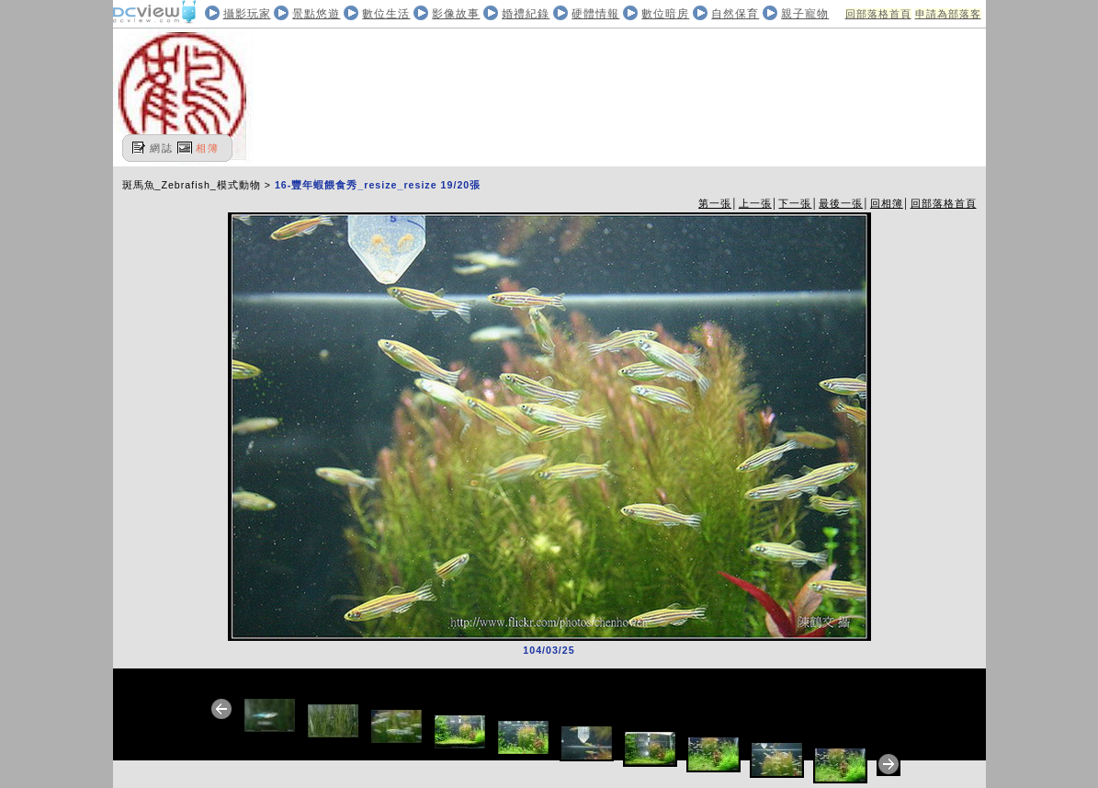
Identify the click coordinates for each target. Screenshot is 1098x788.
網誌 (162, 148)
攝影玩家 (247, 13)
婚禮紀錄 (525, 13)
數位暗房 (665, 13)
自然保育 (735, 13)
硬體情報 (595, 13)
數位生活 (386, 13)
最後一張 (841, 203)
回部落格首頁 (878, 13)
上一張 (755, 203)
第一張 (714, 203)
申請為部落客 (948, 13)
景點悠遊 (316, 13)
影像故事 (456, 13)
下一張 (794, 203)
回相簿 (886, 203)
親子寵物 (805, 13)
